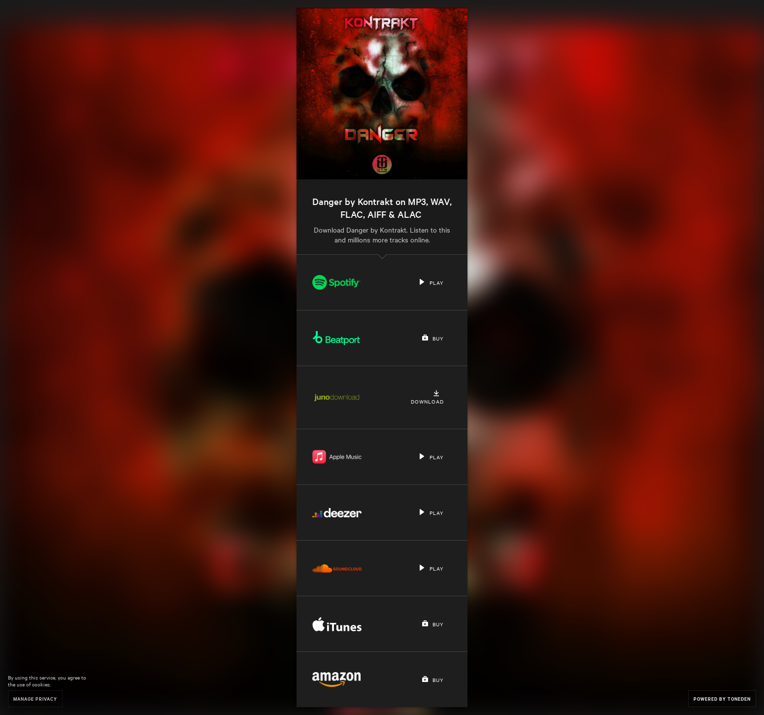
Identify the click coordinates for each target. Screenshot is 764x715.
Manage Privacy (35, 698)
